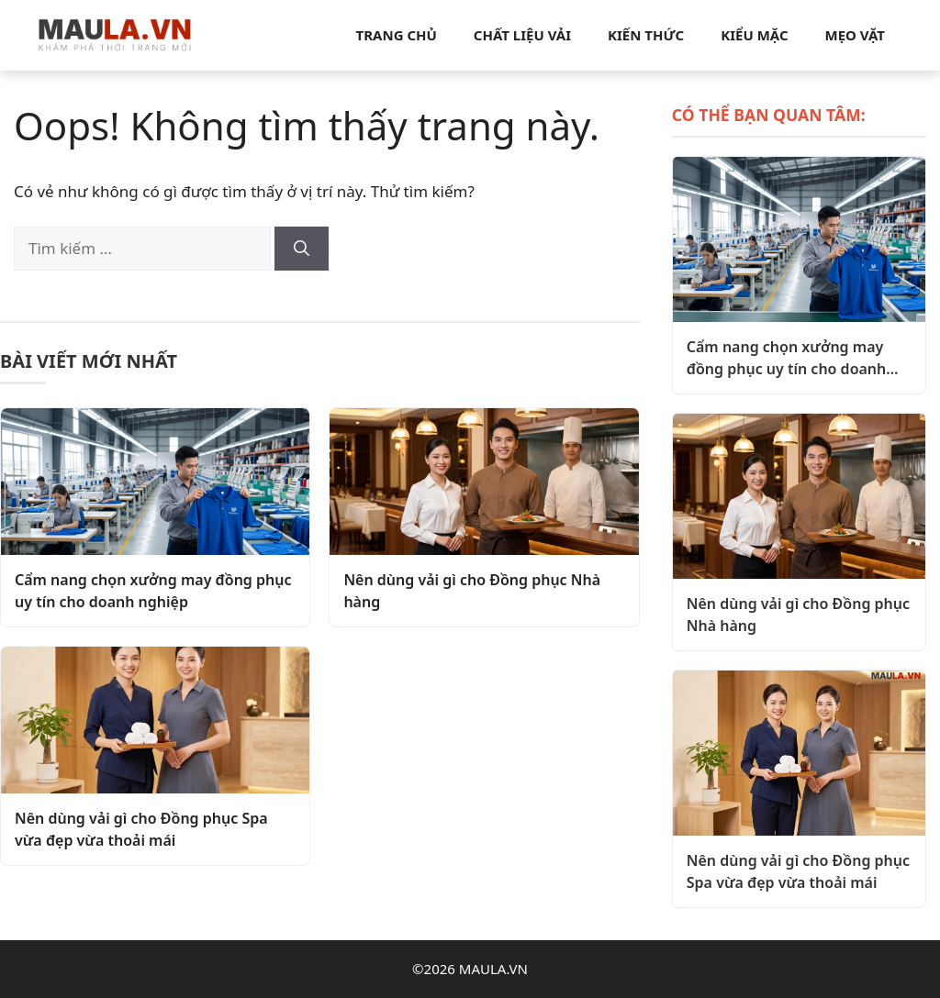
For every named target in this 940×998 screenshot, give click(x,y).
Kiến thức (646, 35)
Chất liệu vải (522, 35)
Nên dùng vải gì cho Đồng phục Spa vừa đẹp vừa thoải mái (141, 829)
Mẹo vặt (855, 35)
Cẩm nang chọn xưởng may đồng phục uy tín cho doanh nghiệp (153, 591)
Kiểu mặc (754, 35)
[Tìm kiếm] (301, 249)
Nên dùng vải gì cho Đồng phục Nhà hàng (471, 591)
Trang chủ (396, 35)
